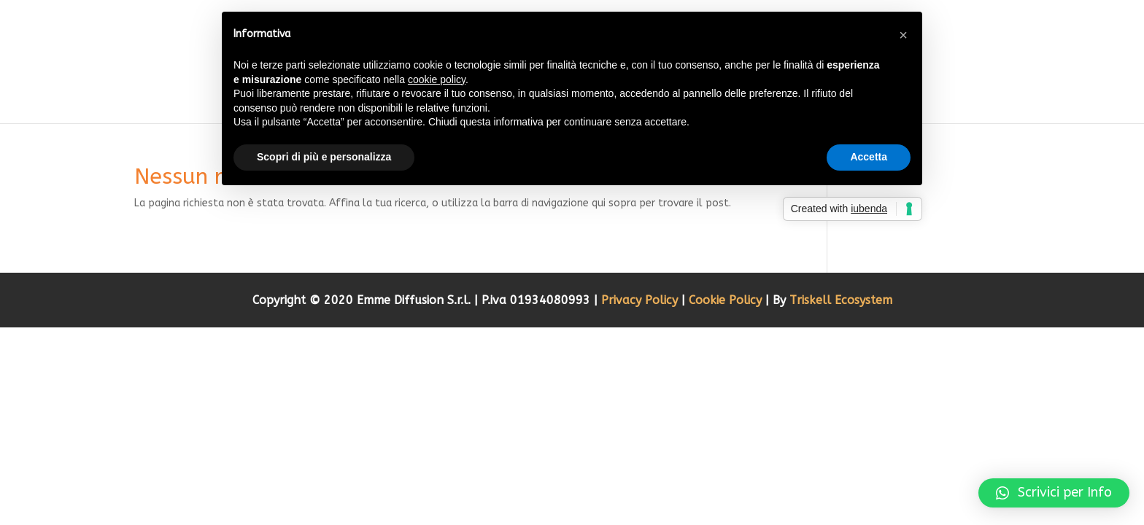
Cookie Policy (727, 300)
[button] (1053, 493)
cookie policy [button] (436, 79)
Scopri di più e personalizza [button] (324, 157)
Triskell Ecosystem (840, 300)
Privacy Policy (641, 300)
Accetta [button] (868, 157)
